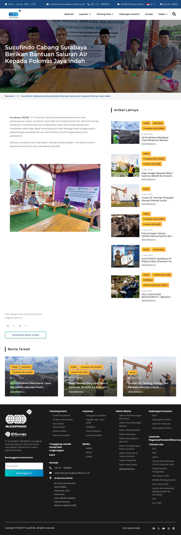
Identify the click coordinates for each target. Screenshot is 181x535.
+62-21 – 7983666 (63, 467)
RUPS (154, 415)
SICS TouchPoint (160, 484)
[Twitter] (158, 528)
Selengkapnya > (127, 468)
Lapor (155, 457)
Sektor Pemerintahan (129, 430)
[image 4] (14, 14)
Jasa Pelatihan (93, 431)
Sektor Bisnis (123, 411)
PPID (154, 452)
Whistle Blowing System (164, 480)
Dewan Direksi (60, 431)
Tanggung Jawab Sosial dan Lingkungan (60, 447)
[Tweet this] (14, 326)
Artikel (89, 448)
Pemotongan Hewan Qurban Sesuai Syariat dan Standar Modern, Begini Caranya (157, 237)
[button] (151, 4)
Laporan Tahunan (161, 423)
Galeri (89, 456)
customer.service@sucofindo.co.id (71, 473)
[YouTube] (163, 528)
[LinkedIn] (173, 528)
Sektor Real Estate (128, 464)
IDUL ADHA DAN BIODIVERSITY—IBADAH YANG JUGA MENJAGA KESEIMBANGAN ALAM (156, 298)
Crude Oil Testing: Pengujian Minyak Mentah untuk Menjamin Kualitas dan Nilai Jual (158, 201)
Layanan (87, 411)
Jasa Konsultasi (94, 435)
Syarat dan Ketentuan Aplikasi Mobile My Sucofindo (163, 491)
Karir (52, 455)
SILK (154, 498)
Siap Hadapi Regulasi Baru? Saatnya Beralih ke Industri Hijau (157, 176)
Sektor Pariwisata (127, 460)
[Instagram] (168, 528)
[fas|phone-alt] (51, 468)
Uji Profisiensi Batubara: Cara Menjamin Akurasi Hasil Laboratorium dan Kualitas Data (155, 141)
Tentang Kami (58, 411)
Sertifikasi (90, 427)
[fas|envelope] (51, 473)
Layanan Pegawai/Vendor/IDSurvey (165, 438)
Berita (89, 452)
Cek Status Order (160, 475)
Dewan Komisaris (61, 435)
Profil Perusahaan (61, 415)
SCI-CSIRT (157, 503)
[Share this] (8, 326)
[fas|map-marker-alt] (51, 478)
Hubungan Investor (160, 411)
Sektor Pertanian (127, 434)
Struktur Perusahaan (63, 419)
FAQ (154, 448)
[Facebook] (153, 528)
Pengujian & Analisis (96, 415)
